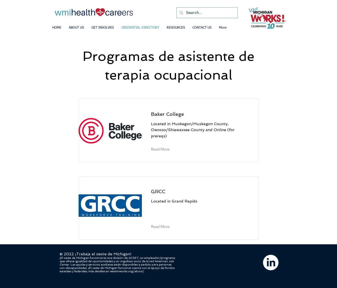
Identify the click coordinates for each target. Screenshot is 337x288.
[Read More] (164, 149)
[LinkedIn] (270, 262)
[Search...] (206, 13)
